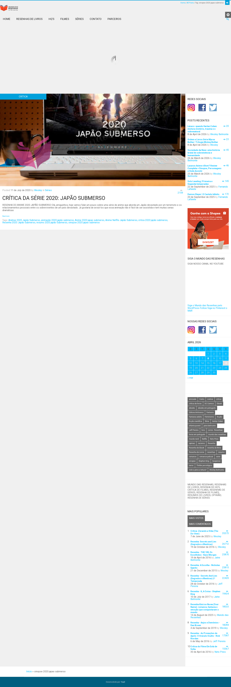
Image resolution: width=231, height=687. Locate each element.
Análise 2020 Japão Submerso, (24, 220)
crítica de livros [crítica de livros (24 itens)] (195, 404)
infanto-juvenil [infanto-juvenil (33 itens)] (195, 426)
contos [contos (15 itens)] (210, 399)
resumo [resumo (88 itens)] (221, 452)
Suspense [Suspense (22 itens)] (216, 461)
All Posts (190, 3)
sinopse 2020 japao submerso (84, 222)
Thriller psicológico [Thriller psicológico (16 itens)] (204, 465)
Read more (5, 216)
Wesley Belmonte (219, 134)
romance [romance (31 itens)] (192, 457)
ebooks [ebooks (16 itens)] (192, 408)
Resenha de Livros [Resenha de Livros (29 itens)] (196, 452)
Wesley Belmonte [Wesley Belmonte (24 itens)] (216, 470)
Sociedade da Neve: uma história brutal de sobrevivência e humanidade (204, 153)
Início (29, 671)
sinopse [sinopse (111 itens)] (192, 461)
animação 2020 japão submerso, (57, 220)
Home (182, 3)
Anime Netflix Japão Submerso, (121, 220)
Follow (203, 308)
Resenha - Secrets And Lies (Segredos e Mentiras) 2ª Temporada (203, 578)
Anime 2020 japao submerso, (90, 220)
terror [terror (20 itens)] (191, 465)
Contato (96, 18)
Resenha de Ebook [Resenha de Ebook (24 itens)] (196, 448)
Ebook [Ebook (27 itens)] (219, 404)
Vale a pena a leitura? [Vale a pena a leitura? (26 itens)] (197, 470)
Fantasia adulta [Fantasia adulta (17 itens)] (195, 417)
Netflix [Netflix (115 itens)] (204, 439)
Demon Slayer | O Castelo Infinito (203, 194)
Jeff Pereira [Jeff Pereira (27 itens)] (193, 430)
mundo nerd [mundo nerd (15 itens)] (194, 439)
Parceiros (114, 18)
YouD (123, 682)
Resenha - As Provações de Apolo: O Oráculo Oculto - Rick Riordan (205, 636)
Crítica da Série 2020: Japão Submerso (53, 198)
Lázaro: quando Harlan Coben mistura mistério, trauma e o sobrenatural (202, 129)
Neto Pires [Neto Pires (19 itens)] (214, 439)
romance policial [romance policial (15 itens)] (206, 457)
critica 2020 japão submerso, (153, 220)
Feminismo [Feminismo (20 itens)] (209, 417)
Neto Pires (220, 651)
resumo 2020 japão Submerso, (52, 222)
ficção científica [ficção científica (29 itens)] (195, 421)
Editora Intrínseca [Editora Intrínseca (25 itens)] (196, 412)
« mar (190, 377)
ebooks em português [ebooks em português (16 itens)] (207, 408)
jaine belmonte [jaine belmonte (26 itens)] (210, 426)
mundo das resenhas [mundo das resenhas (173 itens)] (217, 434)
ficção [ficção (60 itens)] (219, 417)
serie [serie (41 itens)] (218, 457)
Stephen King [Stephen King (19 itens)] (204, 461)
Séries (79, 18)
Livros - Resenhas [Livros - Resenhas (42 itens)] (215, 430)
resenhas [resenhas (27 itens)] (211, 452)
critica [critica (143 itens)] (218, 399)
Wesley (38, 190)
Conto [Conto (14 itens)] (201, 399)
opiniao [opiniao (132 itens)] (192, 443)
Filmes (64, 18)
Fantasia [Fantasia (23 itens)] (210, 412)
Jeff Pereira (219, 641)
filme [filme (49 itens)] (207, 421)
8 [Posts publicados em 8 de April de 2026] (208, 358)
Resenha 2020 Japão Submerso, (19, 222)
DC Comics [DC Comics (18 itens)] (209, 404)
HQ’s (51, 18)
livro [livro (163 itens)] (203, 430)
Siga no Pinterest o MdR (207, 309)
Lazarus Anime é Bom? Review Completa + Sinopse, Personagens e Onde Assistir (204, 168)
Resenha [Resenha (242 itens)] (211, 443)
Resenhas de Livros (29, 18)
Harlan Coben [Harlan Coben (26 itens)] (217, 421)
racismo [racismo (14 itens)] (201, 443)
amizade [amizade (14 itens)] (192, 399)
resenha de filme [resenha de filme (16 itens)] (214, 448)
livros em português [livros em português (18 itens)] (197, 434)
